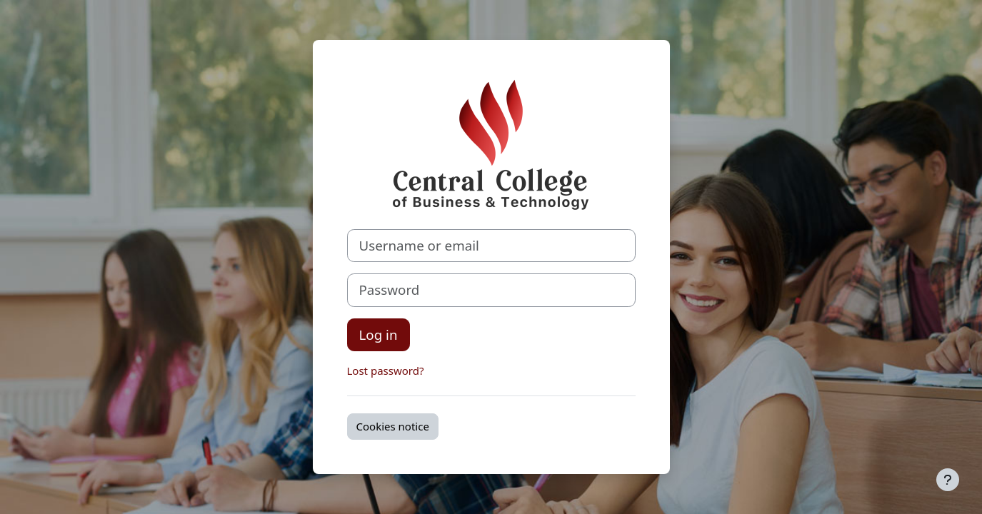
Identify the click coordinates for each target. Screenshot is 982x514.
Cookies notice (392, 426)
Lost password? (385, 370)
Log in (378, 334)
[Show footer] (947, 479)
